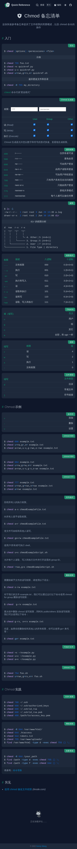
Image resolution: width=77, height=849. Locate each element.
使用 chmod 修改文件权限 (18, 789)
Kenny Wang (41, 846)
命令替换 (17, 770)
